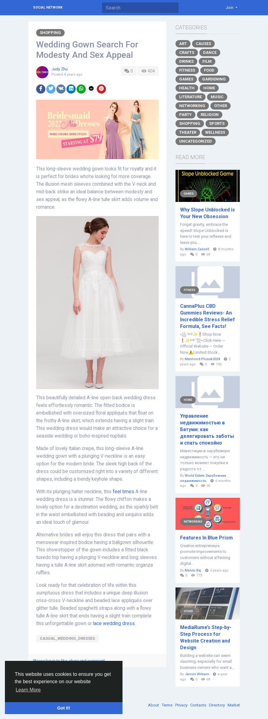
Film (207, 61)
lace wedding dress (114, 623)
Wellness (215, 132)
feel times (123, 491)
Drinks (186, 61)
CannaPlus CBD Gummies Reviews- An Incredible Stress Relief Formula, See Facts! (207, 316)
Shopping (50, 32)
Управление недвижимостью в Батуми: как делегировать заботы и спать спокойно (207, 429)
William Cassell (197, 249)
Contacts (198, 705)
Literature (190, 97)
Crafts (186, 52)
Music (217, 97)
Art (183, 43)
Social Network (47, 7)
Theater (187, 132)
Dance (210, 52)
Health (186, 88)
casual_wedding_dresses (67, 638)
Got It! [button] (63, 708)
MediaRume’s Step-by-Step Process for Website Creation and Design (205, 637)
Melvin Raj (193, 570)
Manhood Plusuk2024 (202, 359)
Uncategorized (195, 141)
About (154, 705)
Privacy (181, 705)
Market (234, 705)
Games (186, 79)
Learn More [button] (28, 689)
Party (185, 114)
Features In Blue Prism (206, 538)
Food (209, 70)
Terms (167, 705)
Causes (203, 43)
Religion (210, 114)
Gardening (214, 79)
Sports (217, 123)
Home (209, 88)
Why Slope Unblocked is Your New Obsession (207, 213)
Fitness (187, 70)
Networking (192, 105)
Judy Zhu (59, 69)
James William (197, 674)
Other (220, 105)
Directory (217, 705)
